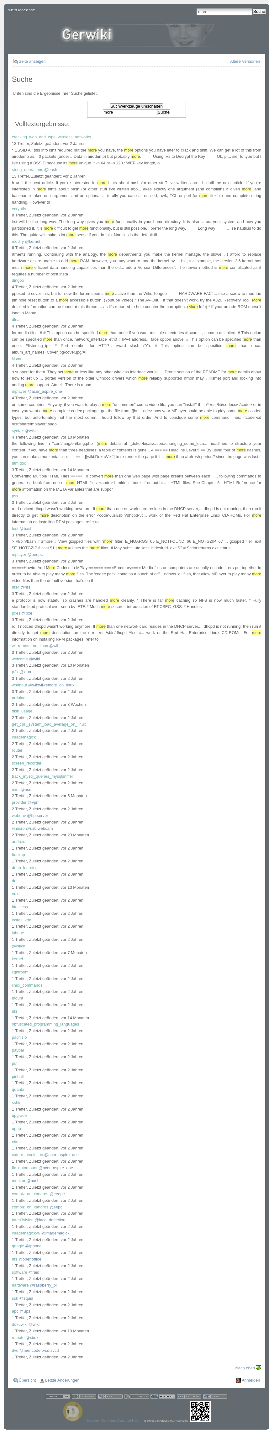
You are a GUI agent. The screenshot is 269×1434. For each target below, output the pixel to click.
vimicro (18, 828)
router (17, 750)
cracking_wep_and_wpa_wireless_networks (51, 137)
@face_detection (50, 1220)
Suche (259, 11)
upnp (16, 1128)
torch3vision (23, 1220)
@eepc (56, 1207)
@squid (26, 1298)
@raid (33, 1272)
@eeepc (35, 554)
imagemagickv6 (26, 1233)
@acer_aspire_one (45, 391)
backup (18, 854)
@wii (53, 645)
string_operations (27, 169)
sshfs (16, 1102)
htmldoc (19, 463)
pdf (15, 1063)
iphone (18, 932)
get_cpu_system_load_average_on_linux (49, 724)
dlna (16, 319)
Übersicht (27, 1380)
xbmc (17, 1141)
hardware (20, 1285)
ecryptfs (19, 208)
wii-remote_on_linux (30, 645)
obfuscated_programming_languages (45, 1024)
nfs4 (16, 587)
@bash (50, 169)
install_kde (21, 920)
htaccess (20, 906)
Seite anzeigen (32, 61)
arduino (18, 698)
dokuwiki (20, 1324)
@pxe (27, 613)
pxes (16, 613)
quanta (18, 1089)
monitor (18, 1180)
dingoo (18, 280)
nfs (14, 1011)
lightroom (20, 972)
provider (19, 802)
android (18, 841)
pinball (18, 1076)
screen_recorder (27, 763)
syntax (18, 430)
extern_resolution (27, 1154)
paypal (18, 1050)
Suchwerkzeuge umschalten (136, 106)
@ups (24, 1311)
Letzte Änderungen (62, 1380)
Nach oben (245, 1368)
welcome (20, 659)
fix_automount (25, 1167)
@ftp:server (37, 815)
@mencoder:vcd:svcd (39, 1350)
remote (18, 1337)
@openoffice (29, 1259)
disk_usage (22, 711)
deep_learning (25, 867)
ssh (15, 1298)
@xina (25, 671)
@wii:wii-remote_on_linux (51, 685)
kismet (18, 358)
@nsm (27, 789)
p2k (15, 671)
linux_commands (27, 985)
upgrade (19, 1115)
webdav (19, 815)
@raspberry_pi (43, 1285)
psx (15, 495)
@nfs (25, 587)
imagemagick (24, 737)
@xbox (32, 1337)
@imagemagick (55, 1233)
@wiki (30, 430)
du (14, 880)
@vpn (33, 802)
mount (17, 998)
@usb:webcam (39, 828)
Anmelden (251, 1380)
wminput (19, 685)
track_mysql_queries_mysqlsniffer (42, 776)
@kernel (32, 241)
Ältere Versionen (245, 61)
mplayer (19, 391)
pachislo (19, 1037)
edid (16, 893)
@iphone (33, 1246)
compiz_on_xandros (30, 1193)
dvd (15, 1350)
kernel (17, 959)
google (18, 1246)
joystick (18, 946)
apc (15, 1311)
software (19, 1272)
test (15, 528)
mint (16, 789)
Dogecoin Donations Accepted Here (112, 1420)
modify (18, 241)
